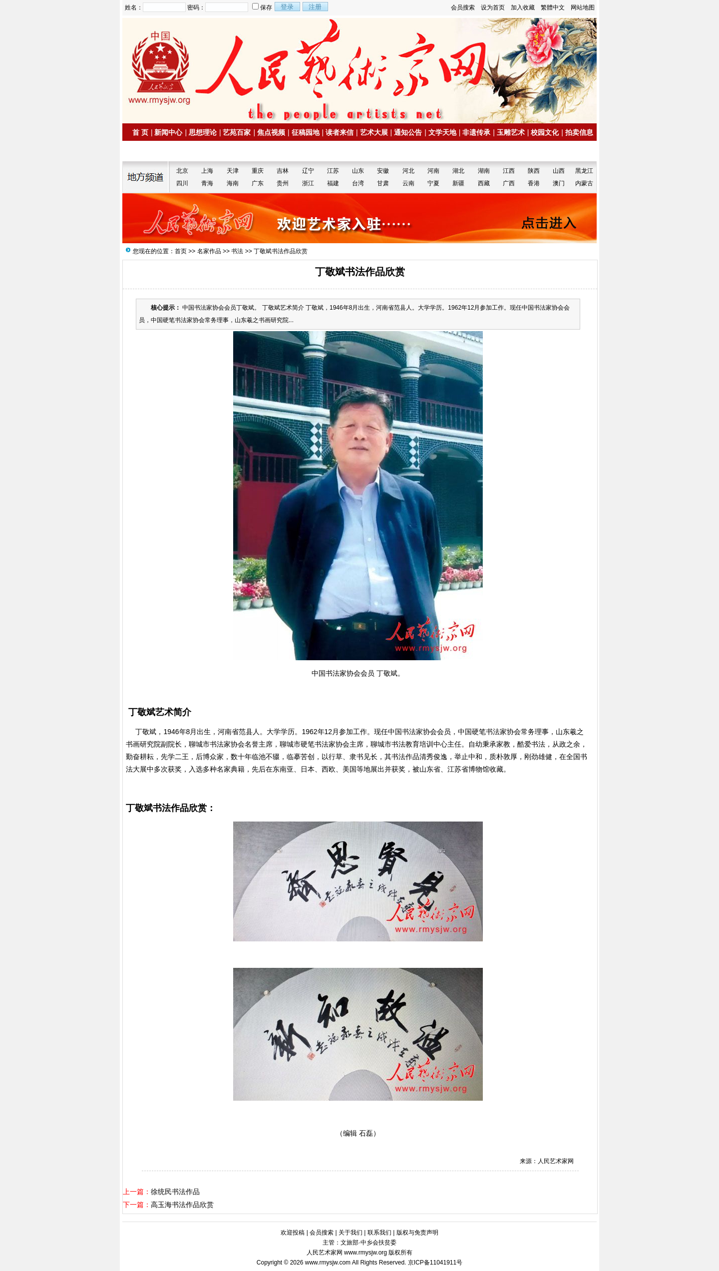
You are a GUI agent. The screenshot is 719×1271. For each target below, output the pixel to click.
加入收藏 (523, 7)
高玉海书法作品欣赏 (182, 1205)
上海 (207, 170)
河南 (433, 170)
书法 (237, 251)
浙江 (308, 183)
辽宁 (308, 170)
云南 (408, 183)
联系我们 (379, 1232)
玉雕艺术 (511, 132)
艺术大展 (374, 132)
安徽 (383, 170)
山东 (358, 170)
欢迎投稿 (293, 1232)
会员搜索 (463, 7)
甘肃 (383, 183)
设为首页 (493, 7)
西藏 (484, 183)
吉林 (283, 170)
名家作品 (209, 251)
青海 (207, 183)
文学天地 (442, 132)
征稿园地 (306, 132)
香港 (534, 183)
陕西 (534, 170)
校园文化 (545, 132)
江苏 (333, 170)
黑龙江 (584, 170)
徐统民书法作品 (175, 1192)
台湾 (358, 183)
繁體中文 (553, 7)
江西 (509, 170)
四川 (182, 183)
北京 (182, 170)
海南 (233, 183)
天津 (233, 170)
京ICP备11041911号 (435, 1262)
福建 (333, 183)
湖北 (458, 170)
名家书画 (150, 151)
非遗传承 (476, 132)
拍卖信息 (579, 132)
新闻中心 (168, 132)
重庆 (258, 170)
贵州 (283, 183)
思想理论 (203, 132)
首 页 (140, 132)
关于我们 (350, 1232)
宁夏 (433, 183)
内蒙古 (584, 183)
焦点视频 (271, 132)
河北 (408, 170)
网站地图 (583, 7)
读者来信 (340, 132)
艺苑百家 (237, 132)
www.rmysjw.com (328, 1262)
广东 (258, 183)
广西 (509, 183)
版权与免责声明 (417, 1232)
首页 (181, 251)
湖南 (484, 170)
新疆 (458, 183)
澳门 (559, 183)
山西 (559, 170)
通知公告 (408, 132)
